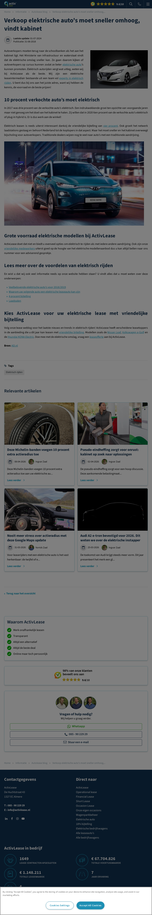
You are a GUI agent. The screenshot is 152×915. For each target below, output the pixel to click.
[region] (76, 901)
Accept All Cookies (90, 905)
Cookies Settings (60, 905)
